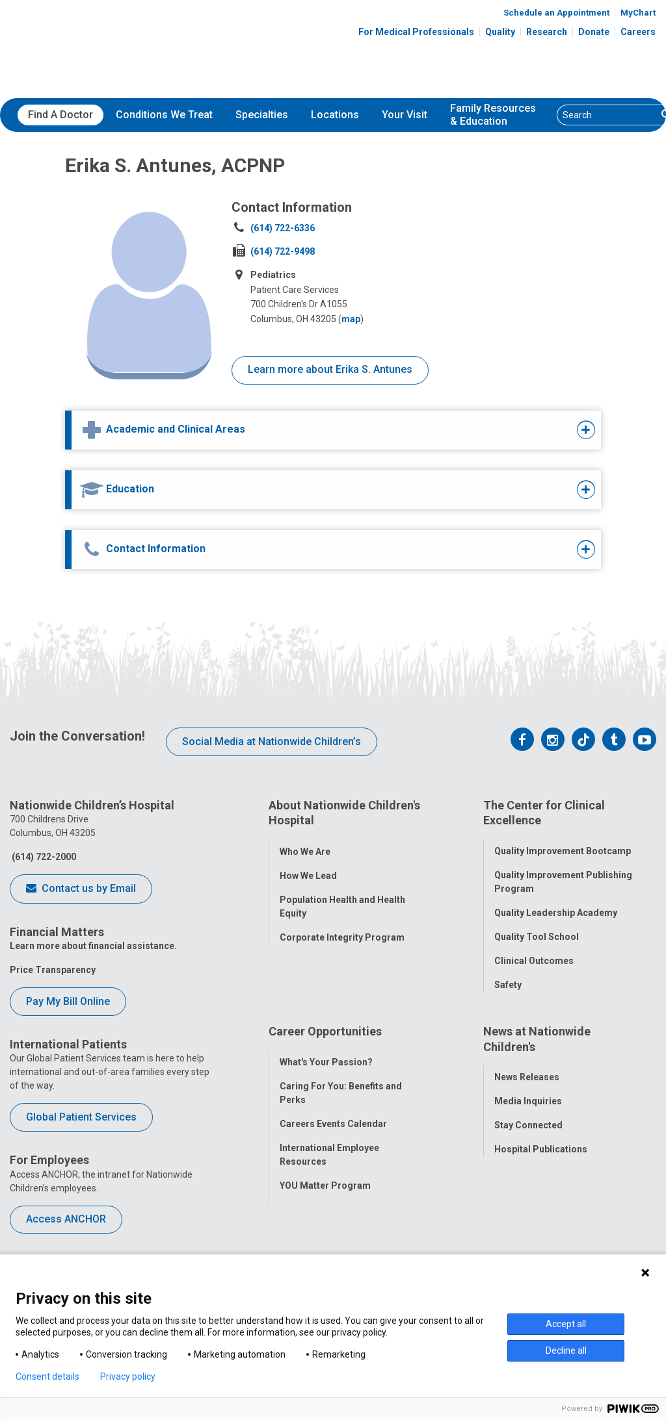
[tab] (310, 430)
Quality (500, 31)
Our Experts (519, 1185)
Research (546, 31)
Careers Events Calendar (333, 1135)
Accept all (566, 1324)
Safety (508, 979)
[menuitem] (60, 115)
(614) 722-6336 (282, 228)
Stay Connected (528, 1137)
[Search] (607, 115)
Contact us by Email (81, 889)
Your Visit (404, 114)
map (350, 319)
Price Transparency (53, 970)
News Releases (526, 1089)
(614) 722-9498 (282, 251)
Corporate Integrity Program (342, 931)
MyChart (638, 12)
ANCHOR (298, 1220)
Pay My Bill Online (68, 1001)
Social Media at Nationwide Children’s (271, 741)
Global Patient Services (81, 1117)
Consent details (47, 1376)
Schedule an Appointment (556, 12)
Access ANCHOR (66, 1219)
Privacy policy (127, 1376)
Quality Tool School (536, 931)
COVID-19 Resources (325, 1244)
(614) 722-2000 (43, 857)
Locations (335, 114)
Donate (593, 31)
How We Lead (308, 869)
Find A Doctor (60, 114)
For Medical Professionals (416, 31)
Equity (507, 1003)
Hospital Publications (540, 1161)
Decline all (566, 1350)
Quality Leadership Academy (555, 907)
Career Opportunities (325, 1049)
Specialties (261, 114)
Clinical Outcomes (534, 955)
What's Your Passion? (326, 1073)
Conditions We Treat (164, 114)
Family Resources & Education (493, 115)
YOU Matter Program (325, 1196)
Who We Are (305, 845)
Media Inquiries (528, 1113)
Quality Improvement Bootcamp (562, 845)
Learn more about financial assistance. (93, 946)
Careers (638, 31)
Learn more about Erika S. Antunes (330, 369)
